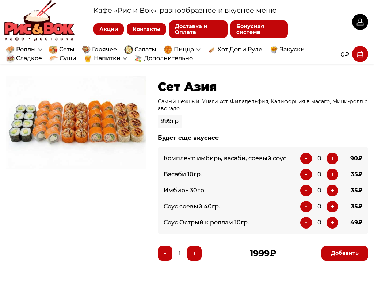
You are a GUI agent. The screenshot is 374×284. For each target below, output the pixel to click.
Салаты (145, 49)
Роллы (26, 49)
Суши (68, 58)
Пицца (184, 49)
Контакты (146, 29)
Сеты (67, 49)
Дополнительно (168, 58)
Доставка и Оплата (191, 29)
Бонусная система (250, 29)
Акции (108, 29)
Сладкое (29, 58)
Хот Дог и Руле (239, 49)
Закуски (292, 49)
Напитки (107, 58)
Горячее (104, 49)
